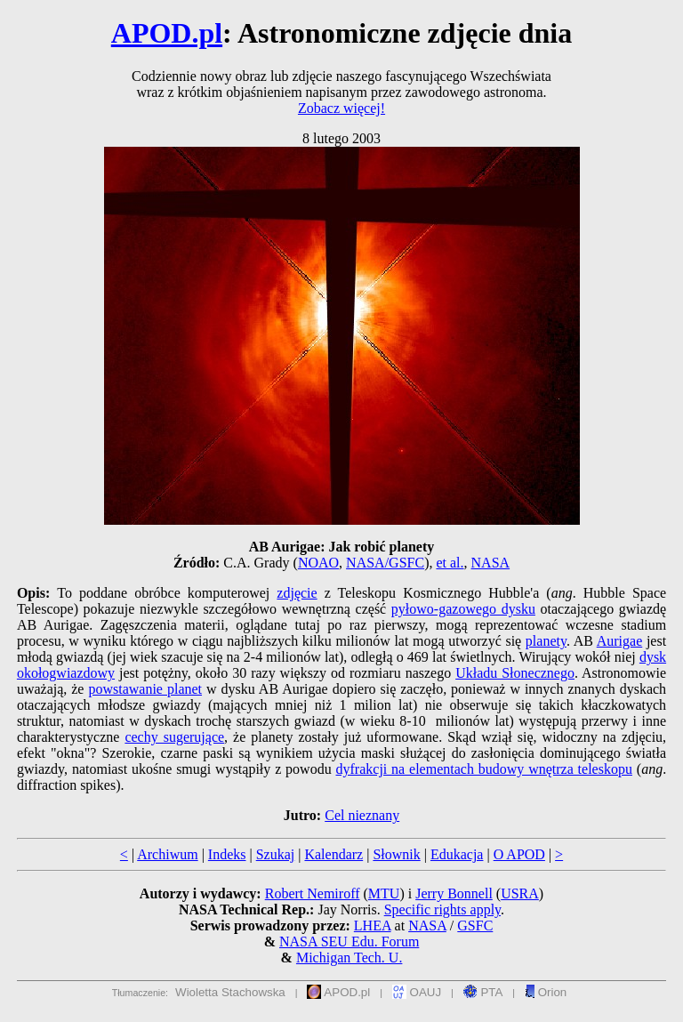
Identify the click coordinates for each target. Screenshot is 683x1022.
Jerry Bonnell (454, 893)
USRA (520, 893)
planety (546, 640)
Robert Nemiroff (312, 893)
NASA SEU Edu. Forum (349, 941)
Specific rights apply (442, 909)
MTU (384, 893)
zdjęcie (297, 592)
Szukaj (275, 854)
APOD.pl (166, 33)
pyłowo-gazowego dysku (463, 608)
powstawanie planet (145, 688)
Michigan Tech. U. (349, 957)
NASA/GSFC (385, 562)
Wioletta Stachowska (230, 992)
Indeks (227, 854)
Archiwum (167, 854)
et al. (449, 562)
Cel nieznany (362, 815)
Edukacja (457, 854)
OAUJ (416, 992)
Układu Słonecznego (515, 672)
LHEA (372, 925)
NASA (490, 562)
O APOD (519, 854)
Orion (545, 992)
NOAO (318, 562)
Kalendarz (333, 854)
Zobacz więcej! (341, 108)
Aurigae (620, 640)
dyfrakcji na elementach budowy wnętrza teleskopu (484, 769)
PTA (483, 992)
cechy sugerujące (174, 736)
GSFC (475, 925)
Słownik (396, 854)
